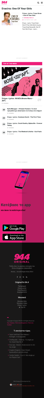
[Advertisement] (22, 45)
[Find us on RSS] (26, 277)
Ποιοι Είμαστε (22, 290)
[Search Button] (38, 2)
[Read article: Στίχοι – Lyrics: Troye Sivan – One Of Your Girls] (11, 18)
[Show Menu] (42, 2)
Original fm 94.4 (29, 17)
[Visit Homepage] (4, 2)
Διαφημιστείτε (22, 292)
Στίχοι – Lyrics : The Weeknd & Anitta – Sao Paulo (24, 131)
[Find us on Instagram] (20, 277)
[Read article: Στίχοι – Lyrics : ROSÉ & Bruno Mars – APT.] (22, 81)
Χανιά (22, 369)
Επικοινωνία (22, 288)
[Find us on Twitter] (23, 277)
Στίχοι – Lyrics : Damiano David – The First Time (24, 117)
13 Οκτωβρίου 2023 (27, 19)
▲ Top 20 (22, 307)
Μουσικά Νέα (22, 301)
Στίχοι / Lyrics (22, 305)
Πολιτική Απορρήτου (21, 323)
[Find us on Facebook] (17, 277)
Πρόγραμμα (22, 286)
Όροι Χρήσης (10, 323)
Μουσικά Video (22, 303)
